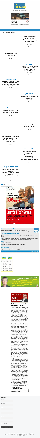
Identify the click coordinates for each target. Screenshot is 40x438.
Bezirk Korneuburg (29, 64)
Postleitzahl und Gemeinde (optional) (5, 415)
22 (12, 184)
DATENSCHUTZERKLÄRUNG (21, 435)
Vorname (2, 399)
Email (2, 407)
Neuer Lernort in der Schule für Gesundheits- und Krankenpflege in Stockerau (10, 82)
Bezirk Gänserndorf (25, 148)
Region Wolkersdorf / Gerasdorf (29, 94)
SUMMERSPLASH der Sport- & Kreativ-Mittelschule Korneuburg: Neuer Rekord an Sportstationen (29, 40)
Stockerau (14, 79)
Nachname (3, 403)
